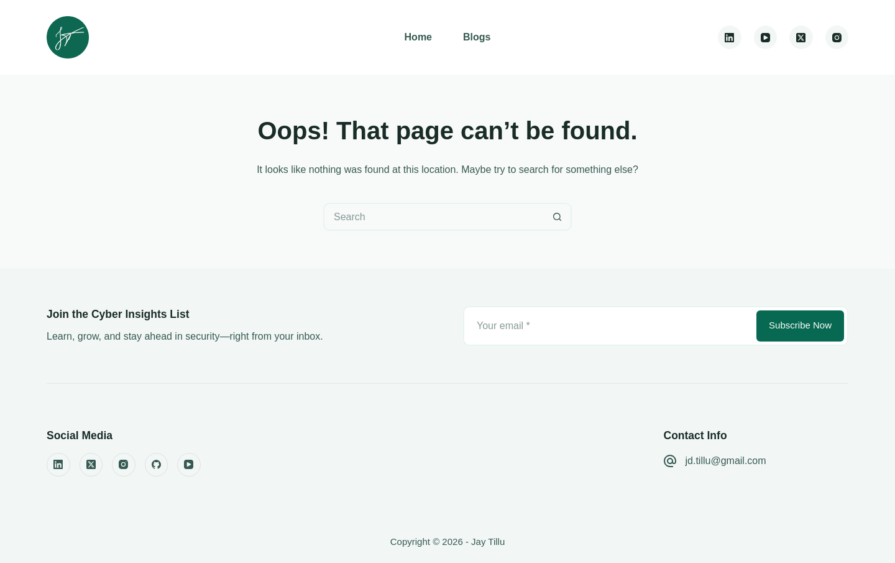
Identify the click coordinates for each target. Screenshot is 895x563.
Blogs (476, 37)
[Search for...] (433, 217)
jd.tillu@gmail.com (726, 460)
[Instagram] (837, 37)
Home (418, 37)
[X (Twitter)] (801, 37)
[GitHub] (156, 465)
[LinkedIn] (729, 37)
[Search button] (558, 217)
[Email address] (608, 326)
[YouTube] (766, 37)
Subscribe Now (800, 325)
